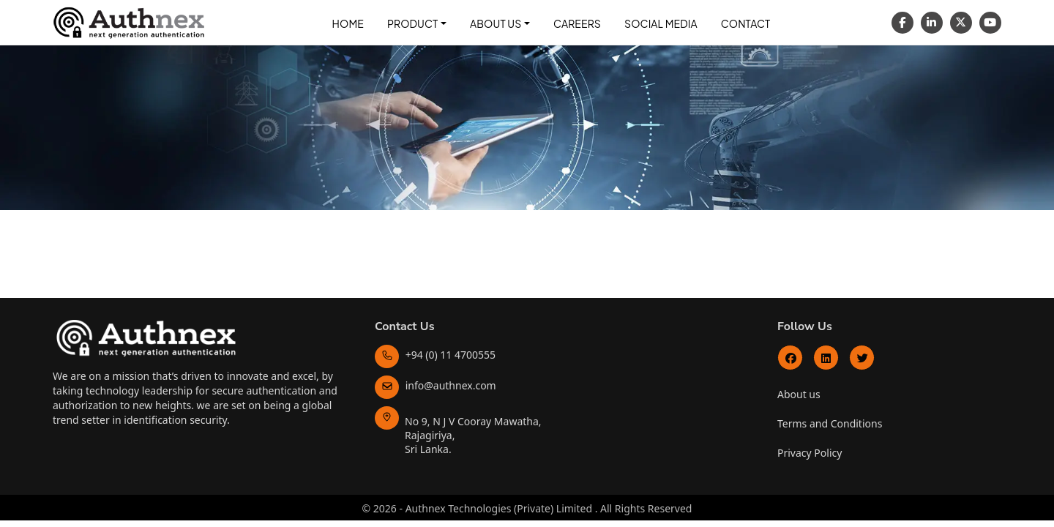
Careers (577, 23)
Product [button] (412, 23)
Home (348, 23)
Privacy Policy (809, 453)
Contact (746, 23)
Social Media (661, 23)
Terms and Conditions (829, 423)
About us (799, 394)
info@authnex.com (435, 385)
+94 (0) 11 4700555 (435, 355)
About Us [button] (495, 23)
